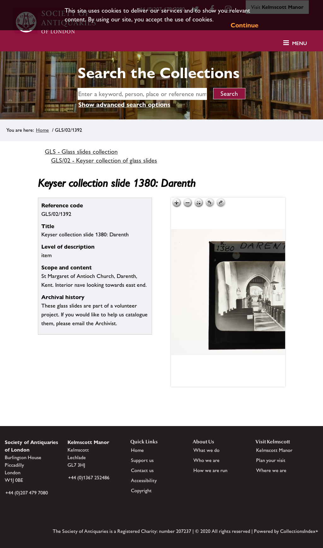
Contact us (142, 470)
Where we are (271, 470)
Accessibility (144, 480)
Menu (299, 43)
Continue (244, 25)
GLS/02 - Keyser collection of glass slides (104, 160)
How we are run (210, 470)
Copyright (141, 490)
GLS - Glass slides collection (81, 151)
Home (42, 130)
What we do (206, 450)
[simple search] (142, 94)
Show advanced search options (124, 104)
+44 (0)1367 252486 (88, 478)
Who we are (206, 460)
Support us (142, 460)
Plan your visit (270, 460)
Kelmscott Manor (274, 450)
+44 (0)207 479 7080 (26, 493)
